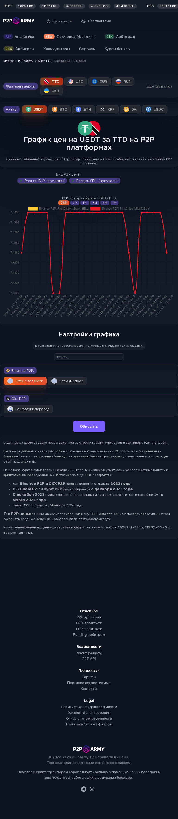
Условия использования (89, 712)
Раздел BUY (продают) (42, 180)
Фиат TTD (44, 61)
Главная (8, 61)
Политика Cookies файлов (89, 724)
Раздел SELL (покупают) (94, 180)
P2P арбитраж (89, 617)
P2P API (89, 658)
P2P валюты (25, 61)
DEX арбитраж (89, 629)
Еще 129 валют (159, 86)
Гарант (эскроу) (89, 653)
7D (75, 203)
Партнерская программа (89, 683)
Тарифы (89, 677)
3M (94, 203)
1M (85, 203)
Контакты (89, 688)
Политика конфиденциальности (89, 707)
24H (64, 203)
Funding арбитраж (89, 634)
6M (105, 203)
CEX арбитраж (89, 623)
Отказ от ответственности (89, 718)
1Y (114, 203)
